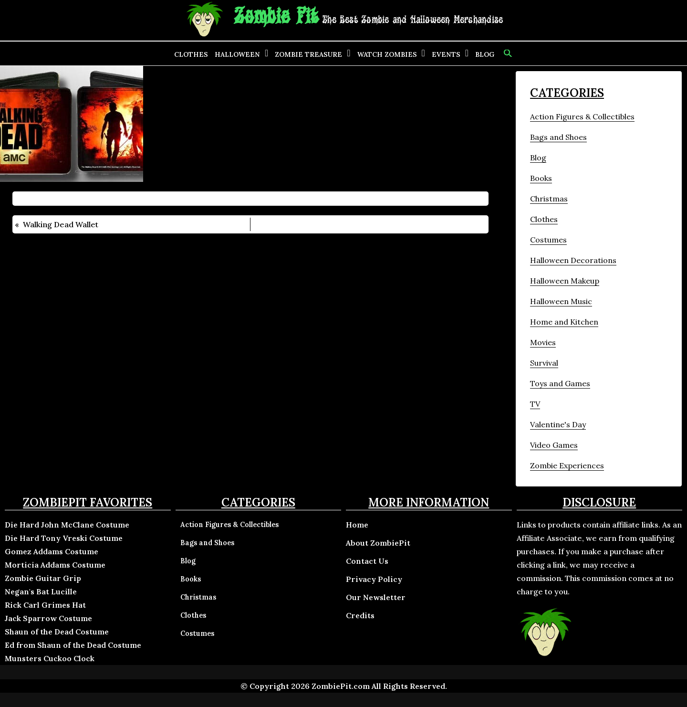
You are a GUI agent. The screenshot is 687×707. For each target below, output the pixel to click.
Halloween (237, 54)
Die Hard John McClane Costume (67, 524)
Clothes (191, 54)
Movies (543, 342)
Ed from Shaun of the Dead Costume (73, 645)
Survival (544, 363)
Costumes (548, 239)
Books (541, 178)
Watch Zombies (387, 54)
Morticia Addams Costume (55, 565)
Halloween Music (561, 301)
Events (446, 54)
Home (357, 524)
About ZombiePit (378, 543)
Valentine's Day (558, 424)
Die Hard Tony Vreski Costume (64, 538)
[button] (507, 53)
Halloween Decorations (573, 260)
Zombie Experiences (567, 465)
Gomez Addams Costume (51, 551)
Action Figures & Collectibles (582, 116)
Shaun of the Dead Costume (57, 631)
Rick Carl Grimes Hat (45, 605)
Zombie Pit (276, 17)
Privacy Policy (374, 579)
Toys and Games (560, 383)
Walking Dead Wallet (60, 224)
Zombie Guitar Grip (43, 578)
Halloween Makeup (564, 280)
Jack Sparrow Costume (48, 618)
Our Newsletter (376, 597)
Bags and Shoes (558, 137)
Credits (360, 615)
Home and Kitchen (564, 322)
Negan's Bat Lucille (41, 591)
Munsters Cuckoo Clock (49, 658)
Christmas (549, 198)
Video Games (554, 445)
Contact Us (367, 561)
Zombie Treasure (308, 54)
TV (535, 404)
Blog (484, 54)
